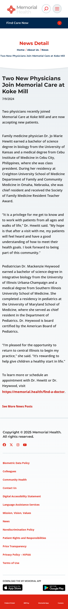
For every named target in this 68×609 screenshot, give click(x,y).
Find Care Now (17, 23)
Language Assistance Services (21, 504)
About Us (33, 49)
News (45, 49)
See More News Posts (17, 406)
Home (20, 49)
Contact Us (10, 488)
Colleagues (9, 471)
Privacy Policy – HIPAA (17, 554)
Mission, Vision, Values (17, 513)
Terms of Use (11, 563)
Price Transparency (14, 546)
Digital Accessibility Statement (22, 496)
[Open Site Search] (46, 8)
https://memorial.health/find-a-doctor (33, 392)
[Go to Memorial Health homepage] (22, 11)
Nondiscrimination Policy (18, 529)
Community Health (15, 479)
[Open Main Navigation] (57, 8)
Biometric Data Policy (16, 463)
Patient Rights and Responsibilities (24, 538)
